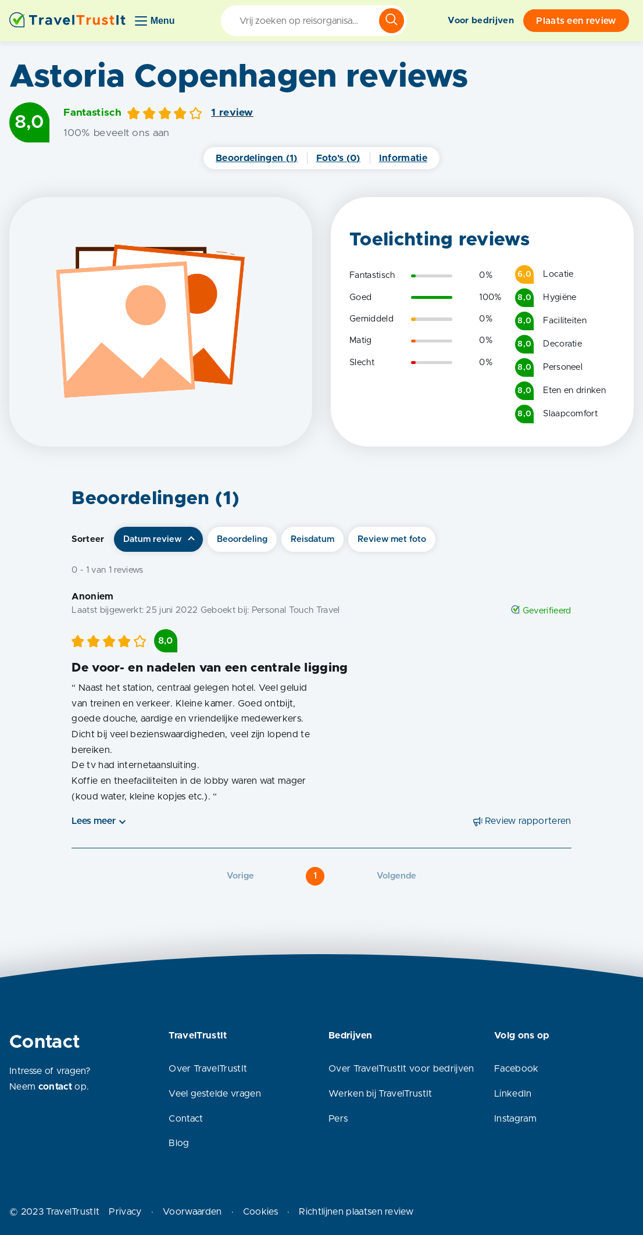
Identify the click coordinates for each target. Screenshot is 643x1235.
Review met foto (392, 539)
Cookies (260, 1211)
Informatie (403, 158)
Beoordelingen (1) (256, 158)
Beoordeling (242, 539)
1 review (232, 113)
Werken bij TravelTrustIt (380, 1093)
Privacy (125, 1211)
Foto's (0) (338, 158)
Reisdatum (312, 539)
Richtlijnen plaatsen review (356, 1211)
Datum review (152, 539)
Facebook (516, 1068)
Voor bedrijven (480, 20)
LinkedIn (513, 1093)
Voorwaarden (192, 1211)
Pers (338, 1118)
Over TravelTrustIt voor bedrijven (401, 1068)
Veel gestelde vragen (214, 1093)
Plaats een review (576, 21)
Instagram (515, 1118)
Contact (186, 1118)
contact (55, 1086)
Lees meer (94, 821)
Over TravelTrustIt (208, 1068)
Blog (179, 1143)
